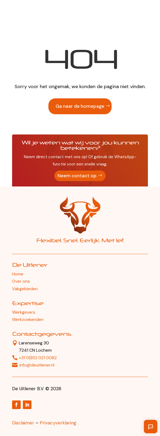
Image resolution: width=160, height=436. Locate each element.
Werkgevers (23, 312)
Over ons (21, 281)
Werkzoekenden (28, 319)
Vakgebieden (25, 289)
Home (17, 274)
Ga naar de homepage (80, 106)
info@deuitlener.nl (36, 365)
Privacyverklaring (58, 423)
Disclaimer (23, 423)
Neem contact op (77, 176)
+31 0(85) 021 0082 (38, 358)
